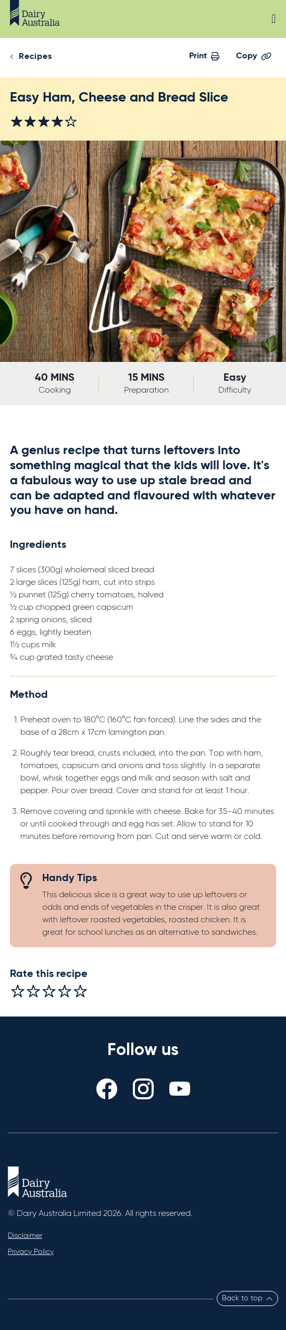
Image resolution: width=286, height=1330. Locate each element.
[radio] (18, 991)
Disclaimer (25, 1235)
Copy (253, 56)
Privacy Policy (31, 1252)
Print (204, 56)
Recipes (35, 57)
